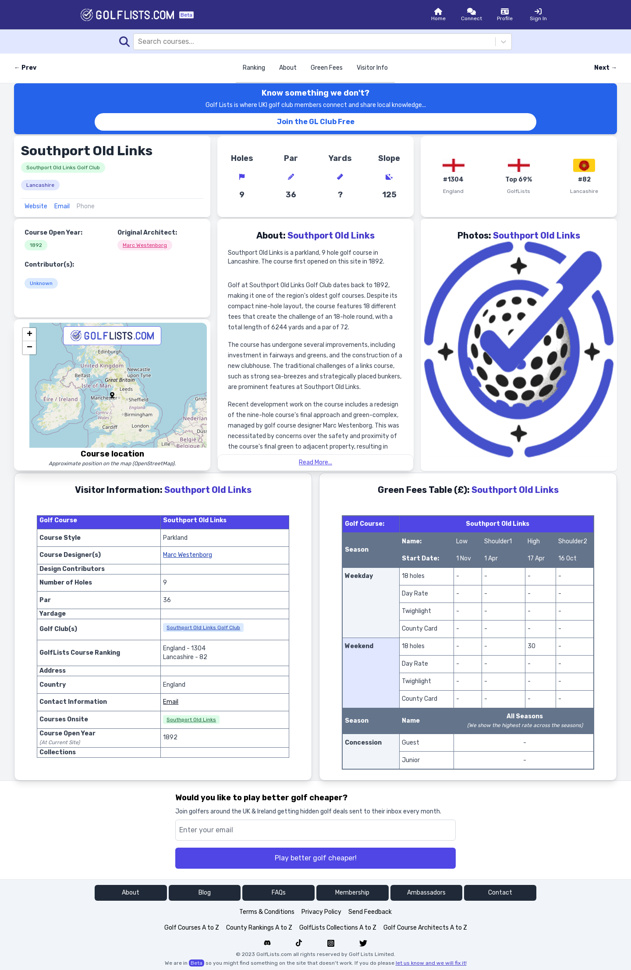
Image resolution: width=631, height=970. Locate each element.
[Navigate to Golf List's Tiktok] (298, 943)
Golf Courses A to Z (191, 927)
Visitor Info (372, 67)
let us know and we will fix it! (431, 963)
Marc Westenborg (145, 245)
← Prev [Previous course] (25, 67)
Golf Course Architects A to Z (425, 927)
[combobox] (139, 41)
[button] (112, 395)
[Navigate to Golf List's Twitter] (363, 943)
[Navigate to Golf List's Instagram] (331, 943)
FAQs (279, 892)
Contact (500, 892)
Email (62, 206)
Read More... (315, 462)
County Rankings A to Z (259, 927)
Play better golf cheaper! (316, 858)
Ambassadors (426, 892)
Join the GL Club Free (315, 122)
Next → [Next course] (605, 67)
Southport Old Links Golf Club (63, 167)
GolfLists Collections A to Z (337, 927)
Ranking (254, 67)
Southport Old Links (191, 720)
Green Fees (327, 67)
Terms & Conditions (266, 912)
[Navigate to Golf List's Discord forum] (267, 943)
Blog (205, 892)
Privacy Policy (321, 912)
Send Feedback (370, 912)
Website (36, 206)
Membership (352, 892)
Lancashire (40, 185)
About (288, 67)
